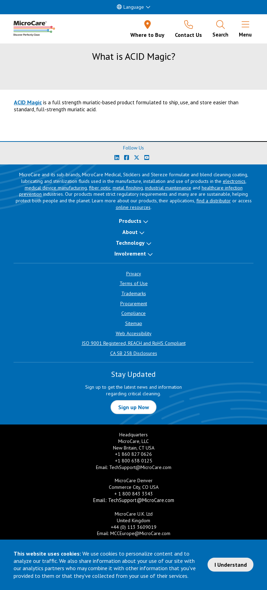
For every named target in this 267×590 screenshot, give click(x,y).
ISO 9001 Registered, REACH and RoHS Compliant (134, 343)
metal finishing (128, 188)
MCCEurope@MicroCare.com (140, 533)
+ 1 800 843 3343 (133, 494)
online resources (133, 207)
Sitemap (133, 323)
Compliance (133, 313)
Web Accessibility (134, 333)
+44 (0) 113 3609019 (133, 527)
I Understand (231, 564)
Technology (130, 242)
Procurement (133, 303)
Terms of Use (134, 283)
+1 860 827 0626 (133, 454)
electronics (234, 181)
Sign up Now (133, 407)
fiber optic (100, 188)
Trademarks (133, 293)
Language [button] (130, 7)
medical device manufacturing (56, 188)
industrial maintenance (168, 188)
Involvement (130, 253)
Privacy (133, 273)
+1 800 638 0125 (133, 461)
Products (130, 220)
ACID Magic (28, 102)
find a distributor (213, 200)
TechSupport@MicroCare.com (140, 467)
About (130, 231)
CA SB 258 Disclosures (133, 353)
